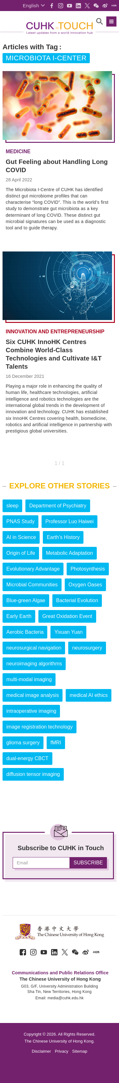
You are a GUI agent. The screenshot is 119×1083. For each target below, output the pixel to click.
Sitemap (79, 1051)
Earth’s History (63, 537)
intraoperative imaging (31, 711)
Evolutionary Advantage (33, 569)
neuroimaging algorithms (34, 663)
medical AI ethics (88, 695)
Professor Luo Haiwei (69, 521)
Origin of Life (20, 553)
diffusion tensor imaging (33, 774)
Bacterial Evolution (77, 600)
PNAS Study (20, 521)
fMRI (55, 742)
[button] (34, 5)
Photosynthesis (87, 569)
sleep (12, 505)
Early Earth (18, 616)
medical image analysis (32, 695)
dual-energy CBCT (27, 758)
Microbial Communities (32, 584)
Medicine (18, 151)
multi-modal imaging (29, 679)
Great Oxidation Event (67, 616)
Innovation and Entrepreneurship (55, 331)
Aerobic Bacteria (24, 632)
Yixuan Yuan (68, 632)
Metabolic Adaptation (69, 553)
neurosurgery (87, 647)
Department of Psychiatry (57, 505)
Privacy (62, 1051)
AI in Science (21, 537)
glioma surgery (23, 742)
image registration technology (39, 726)
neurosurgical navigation (33, 647)
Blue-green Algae (25, 600)
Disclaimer (41, 1051)
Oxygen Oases (85, 584)
